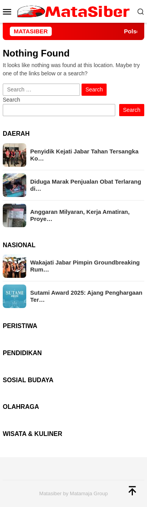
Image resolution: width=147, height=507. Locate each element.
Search (11, 100)
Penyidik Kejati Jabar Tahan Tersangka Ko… (84, 155)
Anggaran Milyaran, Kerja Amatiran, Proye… (80, 215)
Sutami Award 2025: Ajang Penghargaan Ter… (86, 296)
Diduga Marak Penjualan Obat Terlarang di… (85, 185)
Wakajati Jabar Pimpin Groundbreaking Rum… (85, 266)
